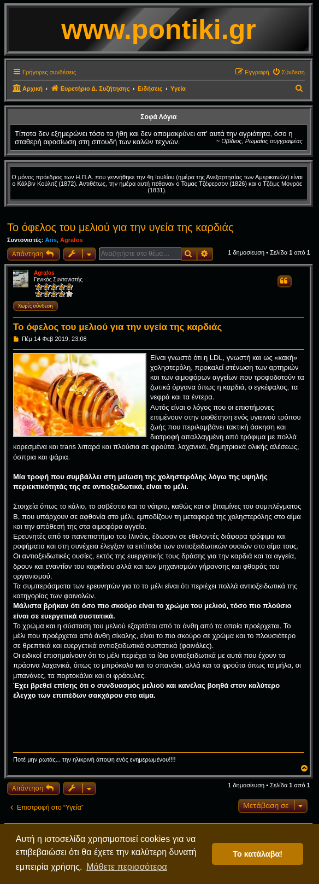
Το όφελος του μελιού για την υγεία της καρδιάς (120, 227)
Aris (50, 240)
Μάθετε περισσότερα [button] (126, 866)
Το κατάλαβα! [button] (257, 854)
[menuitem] (288, 72)
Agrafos (71, 240)
